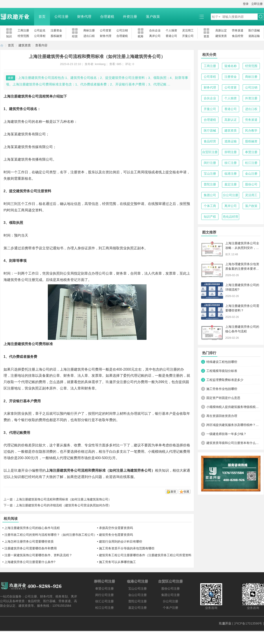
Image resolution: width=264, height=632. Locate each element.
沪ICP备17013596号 (248, 623)
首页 (42, 16)
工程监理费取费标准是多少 (224, 380)
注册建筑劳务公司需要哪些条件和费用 (30, 548)
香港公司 (171, 36)
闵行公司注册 (104, 595)
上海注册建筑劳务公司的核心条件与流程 (32, 528)
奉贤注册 (251, 152)
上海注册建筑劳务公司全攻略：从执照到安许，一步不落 (242, 247)
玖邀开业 (225, 623)
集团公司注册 (170, 595)
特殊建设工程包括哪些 (221, 362)
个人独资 (171, 30)
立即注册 (257, 3)
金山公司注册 (137, 595)
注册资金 (56, 30)
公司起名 (40, 30)
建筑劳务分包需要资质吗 (116, 534)
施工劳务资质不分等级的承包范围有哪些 (126, 548)
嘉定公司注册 (137, 607)
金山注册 (251, 173)
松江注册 (251, 163)
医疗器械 (254, 30)
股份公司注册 (170, 588)
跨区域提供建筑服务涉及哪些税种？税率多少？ (233, 425)
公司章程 (40, 36)
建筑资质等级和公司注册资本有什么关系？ (233, 443)
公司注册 (61, 16)
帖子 (215, 16)
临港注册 (230, 173)
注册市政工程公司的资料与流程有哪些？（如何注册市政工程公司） (50, 534)
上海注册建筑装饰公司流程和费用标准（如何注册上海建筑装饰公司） (63, 499)
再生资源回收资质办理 (221, 416)
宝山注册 (210, 173)
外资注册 (130, 16)
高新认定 (221, 30)
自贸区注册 (210, 152)
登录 (246, 3)
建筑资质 (221, 36)
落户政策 (153, 16)
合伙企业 (155, 30)
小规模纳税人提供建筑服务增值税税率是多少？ (233, 407)
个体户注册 (170, 607)
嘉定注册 (230, 184)
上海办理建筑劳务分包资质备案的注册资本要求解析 (242, 268)
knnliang (100, 64)
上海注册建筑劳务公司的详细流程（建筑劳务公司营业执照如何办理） (63, 505)
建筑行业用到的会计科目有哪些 (120, 541)
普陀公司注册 (137, 601)
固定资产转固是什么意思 (223, 398)
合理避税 (107, 16)
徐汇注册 (230, 163)
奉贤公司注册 (104, 588)
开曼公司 (188, 36)
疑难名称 (230, 66)
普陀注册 (210, 184)
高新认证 (230, 119)
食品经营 (237, 36)
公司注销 (122, 30)
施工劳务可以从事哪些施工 (117, 562)
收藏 (186, 491)
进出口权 (89, 36)
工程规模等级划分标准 (221, 371)
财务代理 (84, 16)
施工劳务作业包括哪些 (221, 389)
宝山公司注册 (137, 588)
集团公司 (210, 195)
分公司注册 (230, 195)
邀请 (173, 491)
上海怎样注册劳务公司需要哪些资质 (29, 541)
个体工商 (210, 206)
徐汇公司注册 (104, 601)
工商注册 (23, 30)
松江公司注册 (104, 607)
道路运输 (254, 36)
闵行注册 (210, 163)
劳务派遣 (237, 30)
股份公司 (251, 184)
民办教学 (251, 130)
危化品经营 (230, 216)
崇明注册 (230, 152)
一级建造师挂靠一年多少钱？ (226, 434)
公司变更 (105, 30)
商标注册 (89, 30)
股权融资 (56, 36)
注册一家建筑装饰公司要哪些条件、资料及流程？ (38, 555)
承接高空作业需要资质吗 (116, 528)
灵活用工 (188, 30)
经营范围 (23, 36)
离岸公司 (155, 36)
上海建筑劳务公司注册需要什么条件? (29, 562)
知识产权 (210, 216)
